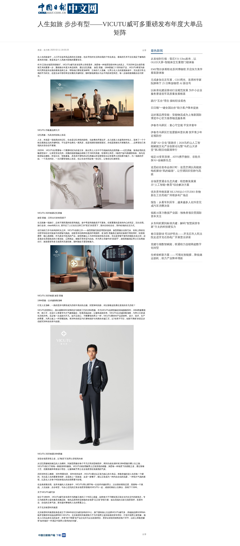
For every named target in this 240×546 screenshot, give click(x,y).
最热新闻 (157, 50)
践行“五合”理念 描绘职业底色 (168, 100)
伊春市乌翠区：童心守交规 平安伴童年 (174, 125)
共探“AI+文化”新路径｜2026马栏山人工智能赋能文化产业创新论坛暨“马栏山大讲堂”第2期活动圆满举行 (175, 146)
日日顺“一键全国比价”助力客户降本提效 (174, 107)
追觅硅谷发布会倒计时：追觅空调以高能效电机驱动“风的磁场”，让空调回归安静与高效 (176, 171)
